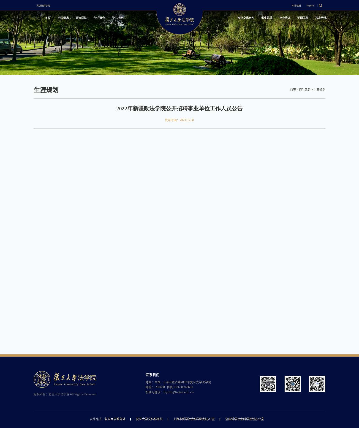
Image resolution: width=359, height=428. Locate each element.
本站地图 (284, 5)
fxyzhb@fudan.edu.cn (178, 392)
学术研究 (111, 19)
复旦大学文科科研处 (149, 418)
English (304, 5)
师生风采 (252, 19)
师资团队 (89, 19)
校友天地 (318, 19)
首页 (50, 19)
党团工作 (296, 19)
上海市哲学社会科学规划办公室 (194, 418)
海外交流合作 (227, 19)
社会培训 (274, 19)
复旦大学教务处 (115, 418)
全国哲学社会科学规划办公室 (244, 418)
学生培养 (133, 19)
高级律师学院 (48, 5)
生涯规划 (319, 89)
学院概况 (68, 19)
